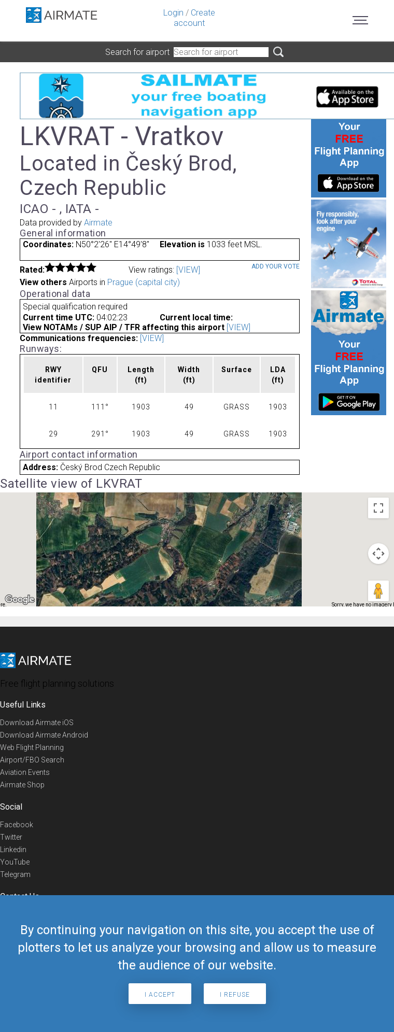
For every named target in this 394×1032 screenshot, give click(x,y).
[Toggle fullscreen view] (378, 508)
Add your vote (275, 266)
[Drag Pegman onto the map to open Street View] (378, 591)
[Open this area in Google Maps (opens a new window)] (20, 599)
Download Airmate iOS (37, 722)
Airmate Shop (22, 785)
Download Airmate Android (44, 735)
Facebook (16, 825)
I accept (160, 994)
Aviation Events (25, 772)
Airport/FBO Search (32, 760)
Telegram (15, 874)
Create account (194, 18)
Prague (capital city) (143, 282)
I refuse (235, 994)
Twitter (11, 837)
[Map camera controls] (378, 553)
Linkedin (13, 849)
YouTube (15, 862)
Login (173, 13)
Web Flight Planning (32, 747)
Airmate (98, 223)
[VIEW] (188, 270)
